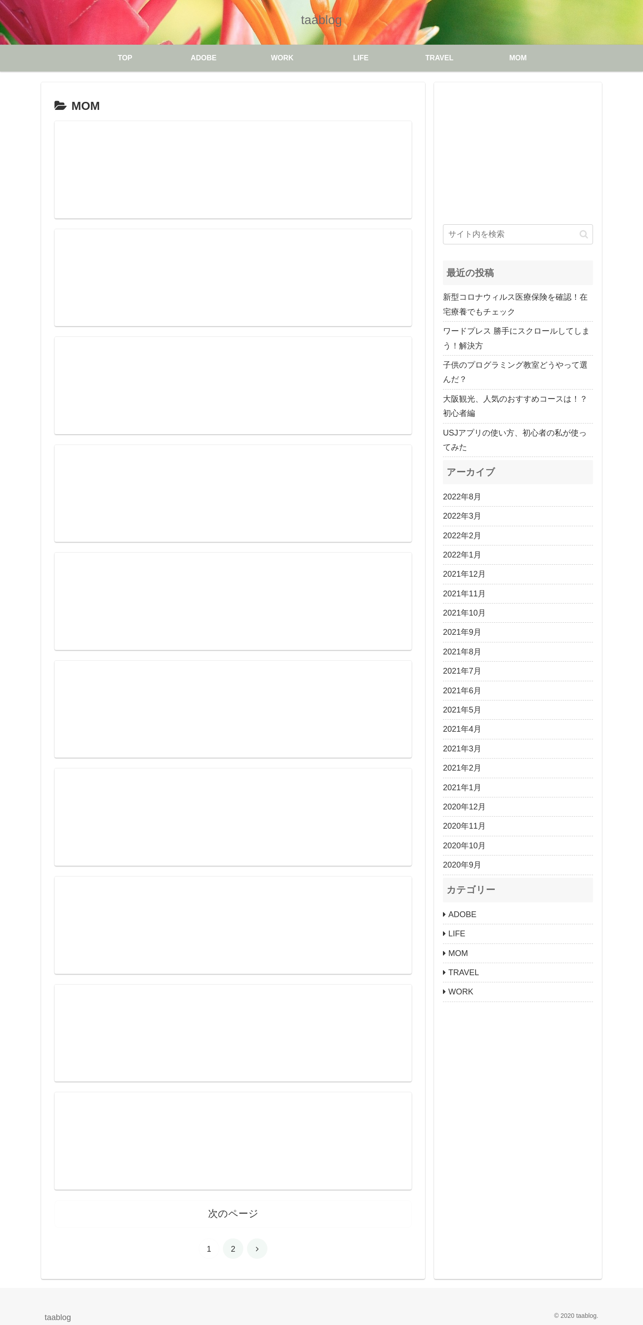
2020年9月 (462, 864)
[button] (584, 234)
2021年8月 (462, 651)
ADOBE (462, 914)
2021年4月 (462, 729)
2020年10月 (464, 845)
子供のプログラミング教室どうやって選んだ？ (515, 372)
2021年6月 (462, 690)
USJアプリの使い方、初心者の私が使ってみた (515, 440)
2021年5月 (462, 709)
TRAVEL (463, 972)
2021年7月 (462, 671)
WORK (460, 991)
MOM (458, 953)
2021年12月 (464, 574)
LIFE (456, 933)
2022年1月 (462, 554)
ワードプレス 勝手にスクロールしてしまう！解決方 (516, 338)
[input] (518, 234)
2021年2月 (462, 767)
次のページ (233, 1212)
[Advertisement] (518, 153)
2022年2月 (462, 535)
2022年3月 (462, 516)
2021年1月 (462, 787)
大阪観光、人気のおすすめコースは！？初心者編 (515, 406)
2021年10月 (464, 612)
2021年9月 (462, 632)
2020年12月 (464, 806)
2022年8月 (462, 496)
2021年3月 (462, 748)
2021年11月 (464, 593)
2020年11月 (464, 826)
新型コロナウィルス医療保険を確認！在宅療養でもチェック (515, 304)
